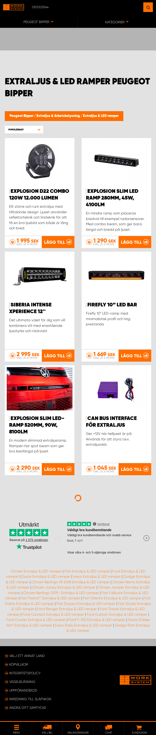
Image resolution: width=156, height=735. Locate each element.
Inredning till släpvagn (30, 699)
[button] (24, 129)
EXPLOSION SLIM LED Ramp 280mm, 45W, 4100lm (112, 198)
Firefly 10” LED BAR (112, 305)
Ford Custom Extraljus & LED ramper (117, 614)
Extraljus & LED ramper (101, 116)
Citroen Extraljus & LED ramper (36, 571)
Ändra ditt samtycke (27, 708)
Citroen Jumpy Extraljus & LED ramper (64, 587)
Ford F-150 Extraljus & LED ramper (96, 620)
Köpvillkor (18, 664)
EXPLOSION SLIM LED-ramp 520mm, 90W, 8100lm (36, 425)
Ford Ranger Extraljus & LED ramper (67, 609)
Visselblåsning (22, 682)
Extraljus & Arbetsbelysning (58, 116)
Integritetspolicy (25, 673)
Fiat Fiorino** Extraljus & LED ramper (50, 598)
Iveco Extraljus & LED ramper (97, 576)
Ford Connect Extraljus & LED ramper (53, 614)
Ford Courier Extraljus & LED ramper (36, 620)
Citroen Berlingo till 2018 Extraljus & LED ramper (70, 582)
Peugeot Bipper (22, 116)
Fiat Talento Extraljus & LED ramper (112, 598)
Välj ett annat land (27, 656)
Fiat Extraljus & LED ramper (87, 571)
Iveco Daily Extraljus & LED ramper (83, 625)
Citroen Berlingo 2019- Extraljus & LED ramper (61, 593)
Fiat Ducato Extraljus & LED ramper (86, 603)
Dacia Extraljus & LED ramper (45, 576)
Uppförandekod (23, 690)
